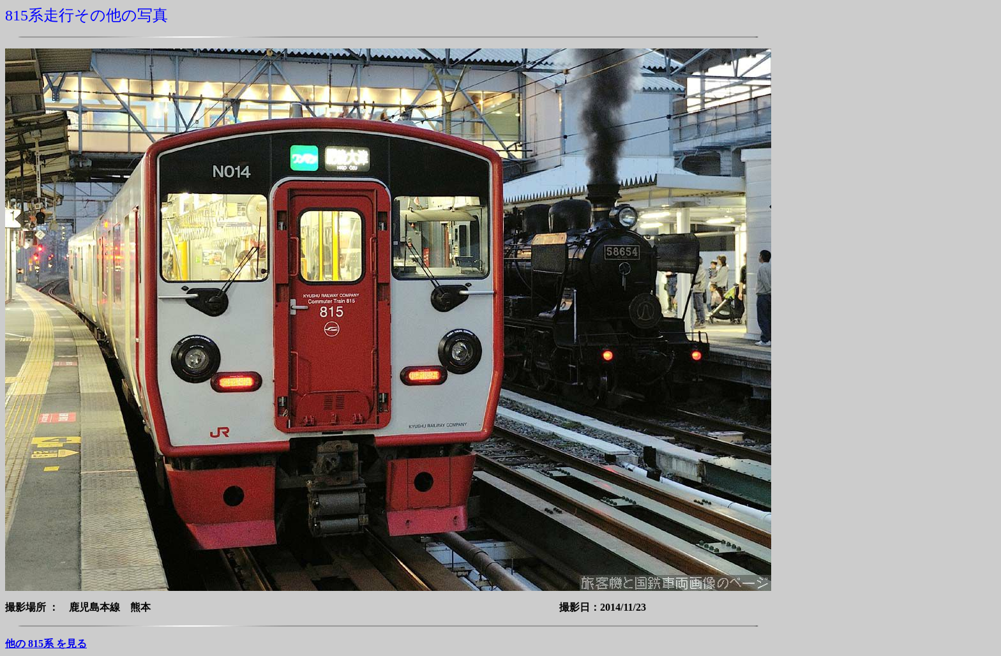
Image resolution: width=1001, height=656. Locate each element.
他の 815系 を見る (46, 643)
